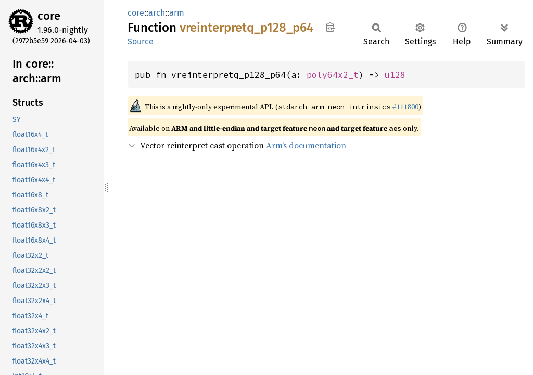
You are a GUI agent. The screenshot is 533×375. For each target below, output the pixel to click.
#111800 (405, 107)
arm (176, 13)
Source (141, 41)
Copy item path (330, 27)
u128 (395, 74)
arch (156, 13)
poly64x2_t (333, 74)
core (48, 16)
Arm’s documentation (306, 145)
